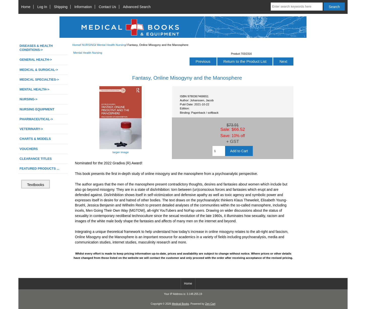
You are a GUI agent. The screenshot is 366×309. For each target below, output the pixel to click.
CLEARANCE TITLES (36, 159)
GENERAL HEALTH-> (36, 59)
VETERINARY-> (31, 129)
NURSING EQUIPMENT (37, 109)
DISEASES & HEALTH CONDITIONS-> (36, 48)
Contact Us (107, 7)
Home (25, 7)
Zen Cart (210, 303)
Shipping (61, 7)
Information (83, 7)
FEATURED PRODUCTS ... (39, 168)
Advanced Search (137, 7)
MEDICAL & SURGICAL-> (39, 70)
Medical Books (180, 303)
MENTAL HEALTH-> (34, 89)
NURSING (88, 44)
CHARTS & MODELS (35, 139)
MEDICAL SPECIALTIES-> (39, 79)
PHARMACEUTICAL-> (36, 119)
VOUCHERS (29, 149)
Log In (42, 7)
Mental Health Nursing (111, 44)
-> (29, 99)
